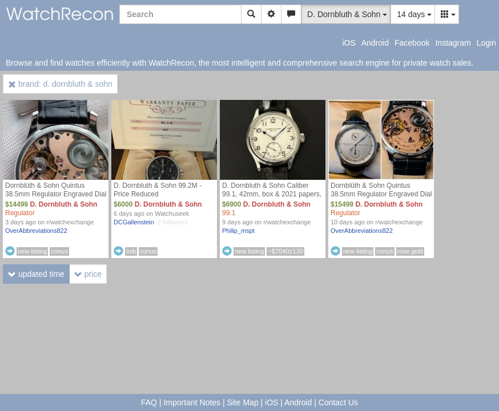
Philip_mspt (238, 230)
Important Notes (191, 402)
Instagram (452, 42)
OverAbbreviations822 (36, 230)
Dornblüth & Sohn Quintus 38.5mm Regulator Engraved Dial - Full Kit (381, 194)
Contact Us (338, 402)
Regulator (20, 213)
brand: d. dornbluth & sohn (60, 83)
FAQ (149, 402)
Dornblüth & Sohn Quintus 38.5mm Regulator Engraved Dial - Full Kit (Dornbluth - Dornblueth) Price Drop (55, 198)
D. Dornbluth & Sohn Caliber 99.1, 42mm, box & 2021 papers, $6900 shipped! (271, 194)
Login (486, 42)
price (88, 274)
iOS (348, 42)
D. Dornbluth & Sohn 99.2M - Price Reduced (158, 190)
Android (375, 42)
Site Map (242, 402)
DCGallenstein (134, 222)
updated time (36, 274)
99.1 (228, 213)
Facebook (412, 42)
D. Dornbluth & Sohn (63, 204)
